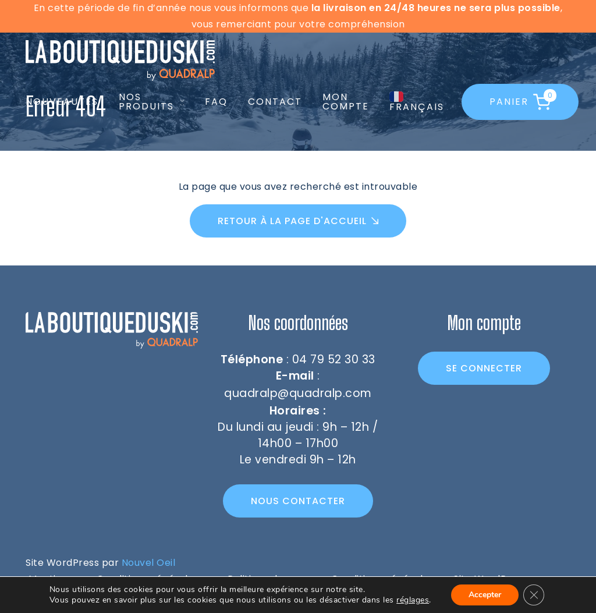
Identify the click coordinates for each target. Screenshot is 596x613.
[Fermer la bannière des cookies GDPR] (533, 594)
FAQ (216, 101)
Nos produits (146, 102)
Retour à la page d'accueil (292, 221)
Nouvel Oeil (149, 562)
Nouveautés (62, 101)
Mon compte (345, 101)
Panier (520, 100)
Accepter (485, 594)
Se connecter (484, 368)
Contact (275, 101)
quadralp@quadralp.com (298, 393)
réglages (412, 600)
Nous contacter (298, 501)
